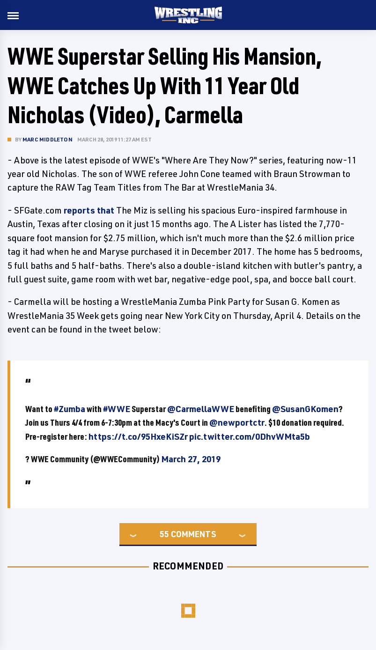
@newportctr (237, 422)
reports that (89, 210)
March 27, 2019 (191, 459)
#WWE (116, 408)
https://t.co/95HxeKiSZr (138, 436)
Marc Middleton (47, 139)
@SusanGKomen (305, 408)
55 (164, 534)
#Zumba (69, 408)
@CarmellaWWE (200, 408)
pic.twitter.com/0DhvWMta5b (249, 436)
